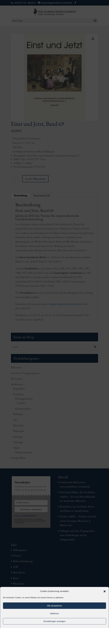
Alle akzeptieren (54, 605)
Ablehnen (54, 613)
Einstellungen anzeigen (54, 621)
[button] (104, 591)
